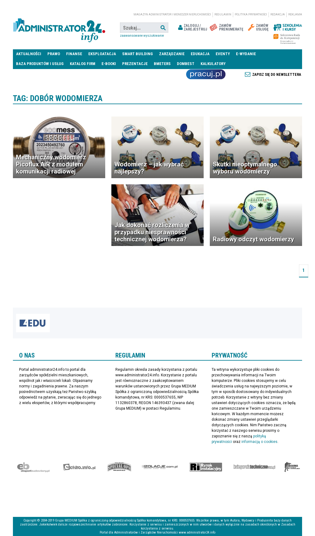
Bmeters (162, 63)
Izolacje (159, 467)
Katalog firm (82, 63)
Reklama (295, 14)
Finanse (74, 53)
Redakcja (277, 14)
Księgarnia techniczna (254, 467)
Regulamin (222, 14)
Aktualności (28, 53)
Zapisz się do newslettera (276, 74)
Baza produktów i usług (40, 63)
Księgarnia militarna (292, 467)
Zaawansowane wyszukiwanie (142, 35)
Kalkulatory (213, 63)
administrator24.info (59, 27)
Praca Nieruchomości (205, 74)
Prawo (53, 53)
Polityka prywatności (251, 14)
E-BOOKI (109, 63)
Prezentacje (135, 63)
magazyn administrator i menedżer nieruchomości (172, 14)
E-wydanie (246, 53)
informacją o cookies (259, 442)
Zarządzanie (172, 53)
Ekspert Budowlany (33, 467)
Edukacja (200, 53)
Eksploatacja (102, 53)
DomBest (185, 63)
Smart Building (137, 53)
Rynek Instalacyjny (206, 467)
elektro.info (79, 467)
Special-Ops (119, 467)
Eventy (223, 53)
